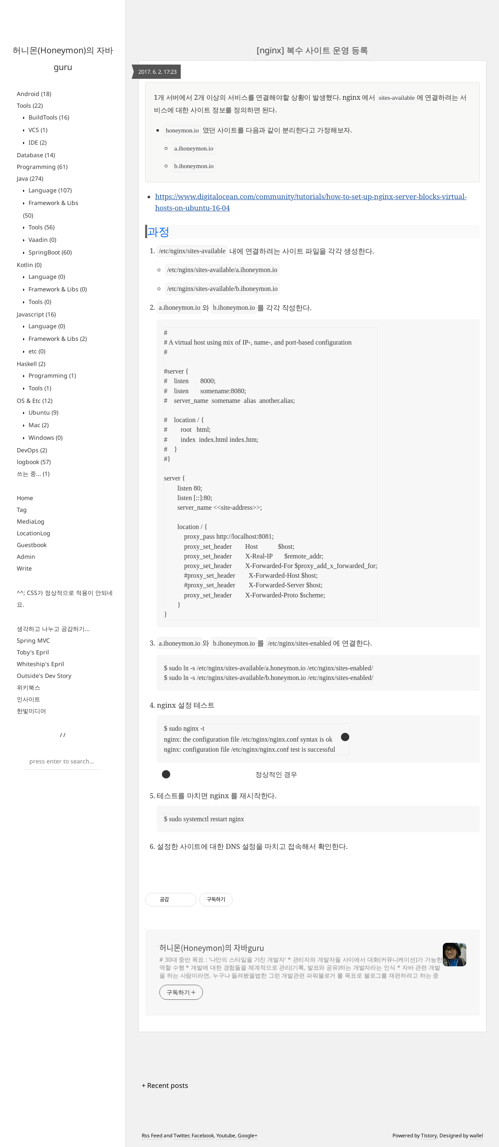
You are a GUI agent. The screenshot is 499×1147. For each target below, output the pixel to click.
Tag (22, 510)
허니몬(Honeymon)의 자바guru (211, 948)
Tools (30, 105)
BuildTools (48, 117)
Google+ (247, 1135)
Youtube (225, 1135)
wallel (476, 1135)
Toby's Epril (33, 652)
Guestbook (32, 545)
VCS (37, 130)
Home (25, 498)
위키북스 (28, 687)
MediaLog (30, 521)
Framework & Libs (57, 289)
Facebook (203, 1135)
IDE (37, 142)
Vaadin (41, 240)
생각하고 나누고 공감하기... (53, 629)
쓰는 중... (33, 473)
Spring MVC (33, 640)
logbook (34, 462)
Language (49, 190)
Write (24, 568)
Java (30, 178)
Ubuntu (42, 412)
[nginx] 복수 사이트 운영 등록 (312, 50)
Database (36, 155)
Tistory (429, 1135)
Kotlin (29, 265)
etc (36, 351)
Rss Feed (152, 1135)
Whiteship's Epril (40, 664)
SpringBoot (49, 252)
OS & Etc (34, 401)
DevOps (32, 450)
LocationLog (33, 533)
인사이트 (28, 699)
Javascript (36, 314)
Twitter (181, 1135)
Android (34, 94)
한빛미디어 (31, 711)
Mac (38, 425)
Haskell (31, 364)
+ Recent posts (165, 1085)
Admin (26, 557)
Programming (42, 167)
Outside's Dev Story (44, 676)
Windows (44, 437)
